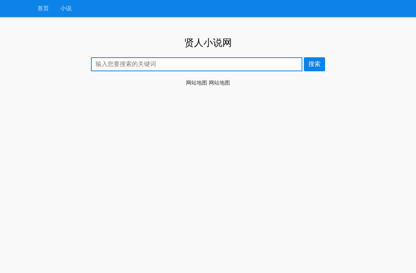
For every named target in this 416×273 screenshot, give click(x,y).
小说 (66, 8)
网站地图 (196, 83)
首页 (43, 8)
